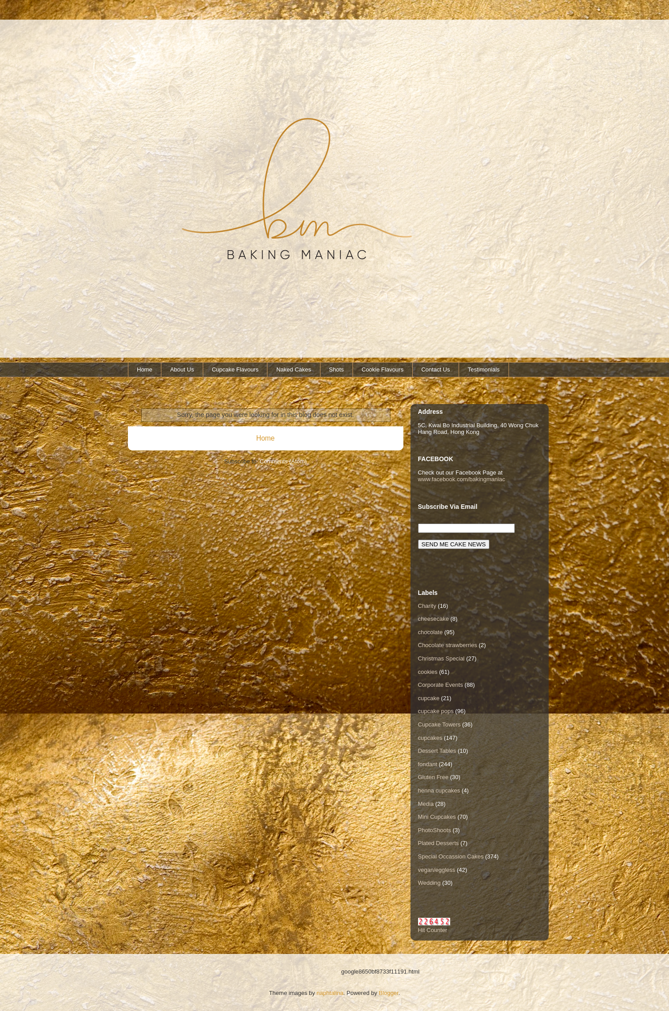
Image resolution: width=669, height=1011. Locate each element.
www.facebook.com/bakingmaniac (461, 479)
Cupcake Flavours (235, 369)
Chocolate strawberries (447, 645)
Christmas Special (441, 658)
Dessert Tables (437, 750)
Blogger (388, 993)
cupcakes (430, 738)
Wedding (429, 882)
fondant (427, 764)
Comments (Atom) (283, 461)
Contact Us (435, 369)
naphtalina (329, 993)
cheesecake (433, 618)
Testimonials (484, 369)
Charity (427, 605)
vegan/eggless (437, 870)
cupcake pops (436, 711)
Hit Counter (432, 930)
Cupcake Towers (439, 724)
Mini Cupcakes (437, 816)
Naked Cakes (293, 369)
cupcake (428, 698)
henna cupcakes (439, 790)
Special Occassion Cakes (451, 856)
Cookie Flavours (382, 369)
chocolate (430, 632)
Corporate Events (440, 684)
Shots (336, 369)
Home (144, 369)
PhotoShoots (434, 830)
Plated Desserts (438, 843)
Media (426, 804)
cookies (428, 671)
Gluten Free (433, 777)
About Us (182, 369)
